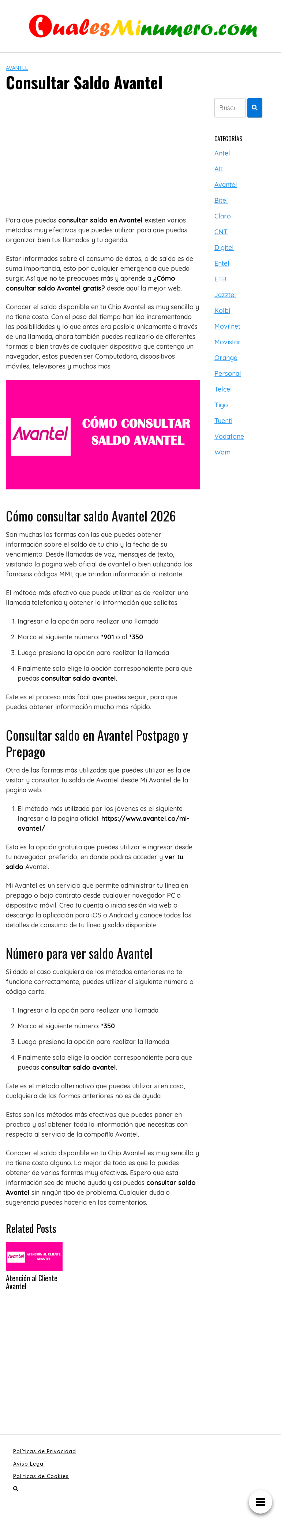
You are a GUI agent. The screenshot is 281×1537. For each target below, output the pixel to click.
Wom (222, 452)
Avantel (17, 68)
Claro (222, 216)
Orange (225, 358)
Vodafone (229, 436)
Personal (227, 373)
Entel (221, 263)
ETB (220, 279)
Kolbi (222, 310)
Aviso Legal (29, 1464)
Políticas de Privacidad (44, 1451)
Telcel (223, 389)
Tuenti (223, 420)
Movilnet (227, 326)
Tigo (221, 405)
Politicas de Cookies (41, 1476)
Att (218, 169)
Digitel (224, 247)
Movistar (227, 342)
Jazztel (225, 295)
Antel (222, 153)
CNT (221, 232)
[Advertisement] (103, 153)
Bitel (221, 200)
